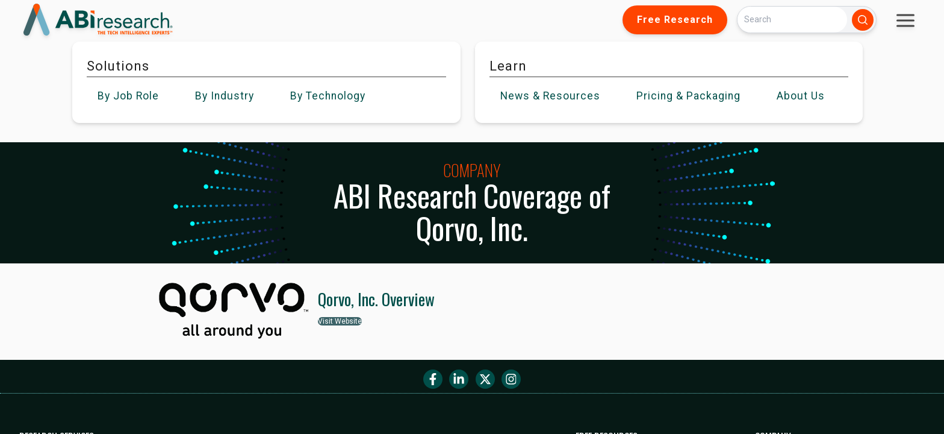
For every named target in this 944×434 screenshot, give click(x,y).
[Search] (792, 20)
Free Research (675, 19)
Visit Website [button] (340, 321)
